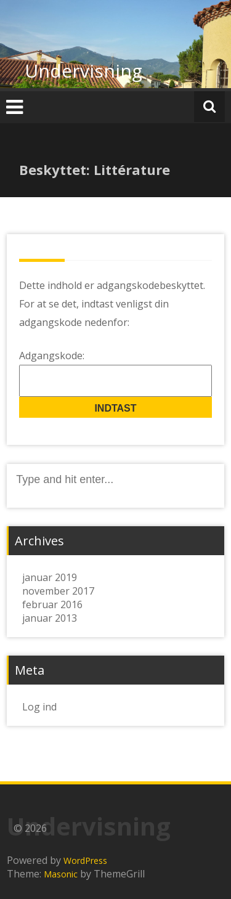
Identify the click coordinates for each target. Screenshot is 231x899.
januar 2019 (49, 577)
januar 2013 (49, 618)
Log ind (39, 707)
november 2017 (58, 591)
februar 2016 (52, 604)
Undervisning (83, 70)
